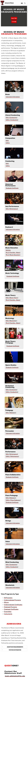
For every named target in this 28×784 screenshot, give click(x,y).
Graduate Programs (10, 607)
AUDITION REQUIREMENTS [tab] (12, 647)
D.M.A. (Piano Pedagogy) (13, 500)
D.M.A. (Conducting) (12, 119)
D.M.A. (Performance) (12, 456)
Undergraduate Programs (12, 600)
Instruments (8, 613)
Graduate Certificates (11, 609)
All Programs (8, 597)
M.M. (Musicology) (11, 320)
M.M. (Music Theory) (12, 297)
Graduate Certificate (12, 188)
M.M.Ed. (8, 250)
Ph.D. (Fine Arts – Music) (13, 252)
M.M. (7, 140)
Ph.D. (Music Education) (13, 255)
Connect (14, 21)
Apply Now (14, 18)
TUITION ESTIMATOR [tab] (11, 650)
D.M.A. (8, 143)
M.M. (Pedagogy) (11, 412)
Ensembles (7, 611)
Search (25, 3)
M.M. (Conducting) (11, 117)
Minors (6, 602)
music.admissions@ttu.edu (15, 676)
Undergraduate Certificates (13, 604)
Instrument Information (13, 97)
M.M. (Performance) (12, 208)
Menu (21, 2)
